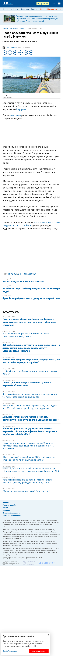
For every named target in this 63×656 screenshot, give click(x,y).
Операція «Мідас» (10, 9)
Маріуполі (21, 109)
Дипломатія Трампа (29, 9)
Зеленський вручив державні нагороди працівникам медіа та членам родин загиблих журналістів (31, 395)
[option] (32, 19)
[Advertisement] (31, 133)
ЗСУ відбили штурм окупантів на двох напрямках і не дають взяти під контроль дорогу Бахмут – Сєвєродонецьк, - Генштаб (31, 347)
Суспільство (14, 28)
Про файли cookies (10, 651)
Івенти (5, 507)
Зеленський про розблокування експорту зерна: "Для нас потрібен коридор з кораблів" (31, 361)
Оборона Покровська (48, 9)
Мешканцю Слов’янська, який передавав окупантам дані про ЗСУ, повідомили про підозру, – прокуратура (30, 407)
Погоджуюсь (38, 651)
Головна (5, 28)
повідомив (15, 115)
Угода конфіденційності (12, 515)
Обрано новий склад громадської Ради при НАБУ (26, 491)
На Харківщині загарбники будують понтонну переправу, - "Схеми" (30, 372)
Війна (22, 28)
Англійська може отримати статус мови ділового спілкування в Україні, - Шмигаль (26, 335)
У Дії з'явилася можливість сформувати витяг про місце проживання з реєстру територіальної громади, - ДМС (31, 470)
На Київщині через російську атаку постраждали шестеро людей (31, 290)
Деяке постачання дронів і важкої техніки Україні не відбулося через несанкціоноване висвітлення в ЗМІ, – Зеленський (29, 445)
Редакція (6, 510)
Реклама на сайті (9, 505)
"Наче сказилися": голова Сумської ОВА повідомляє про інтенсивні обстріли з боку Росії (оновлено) (29, 458)
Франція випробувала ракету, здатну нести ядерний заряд (31, 298)
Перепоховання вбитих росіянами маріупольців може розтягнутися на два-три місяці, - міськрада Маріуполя (29, 322)
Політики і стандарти (11, 513)
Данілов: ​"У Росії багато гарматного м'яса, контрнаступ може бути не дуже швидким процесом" (31, 418)
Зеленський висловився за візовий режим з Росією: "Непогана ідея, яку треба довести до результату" (27, 481)
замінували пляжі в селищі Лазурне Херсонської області (31, 224)
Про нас (6, 502)
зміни (20, 274)
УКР (53, 3)
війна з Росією (30, 274)
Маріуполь (12, 274)
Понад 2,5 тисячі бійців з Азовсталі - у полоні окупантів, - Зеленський (27, 384)
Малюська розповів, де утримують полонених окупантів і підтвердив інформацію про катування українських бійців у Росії (30, 431)
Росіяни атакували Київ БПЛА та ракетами (23, 281)
